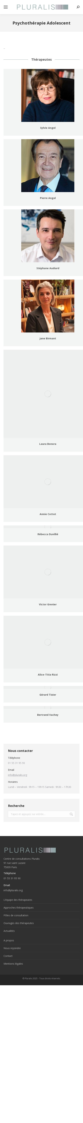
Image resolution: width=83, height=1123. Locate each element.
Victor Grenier (48, 604)
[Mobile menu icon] (6, 7)
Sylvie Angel (48, 127)
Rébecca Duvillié (48, 534)
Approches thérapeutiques (19, 907)
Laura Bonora (47, 444)
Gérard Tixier (47, 694)
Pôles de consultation (16, 915)
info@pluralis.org (17, 775)
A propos (9, 940)
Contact (8, 956)
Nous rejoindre (12, 948)
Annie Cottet (48, 514)
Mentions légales (13, 963)
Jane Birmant (47, 338)
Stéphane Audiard (47, 268)
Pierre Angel (48, 198)
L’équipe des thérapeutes (18, 899)
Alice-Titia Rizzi (48, 674)
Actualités (9, 931)
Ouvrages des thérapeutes (19, 923)
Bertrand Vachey (47, 714)
